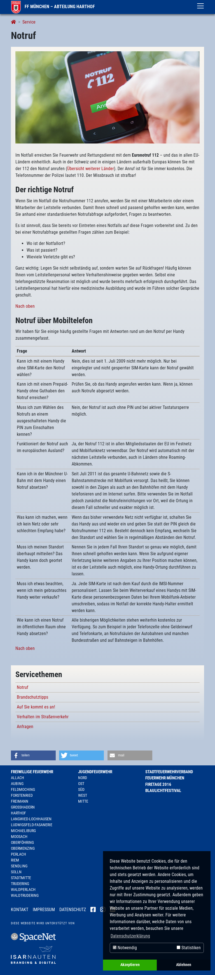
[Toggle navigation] (200, 5)
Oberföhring (22, 842)
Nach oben (25, 306)
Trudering (20, 883)
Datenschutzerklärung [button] (130, 936)
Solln (16, 872)
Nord (82, 777)
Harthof (18, 813)
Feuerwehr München (164, 778)
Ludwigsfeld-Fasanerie (31, 825)
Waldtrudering (25, 895)
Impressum (44, 909)
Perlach (18, 854)
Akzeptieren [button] (130, 964)
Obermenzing (23, 848)
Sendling (19, 866)
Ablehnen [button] (183, 964)
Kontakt (19, 909)
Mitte (83, 801)
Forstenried (22, 795)
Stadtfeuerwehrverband (169, 771)
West (82, 795)
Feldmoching (23, 789)
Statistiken (189, 947)
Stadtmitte (21, 878)
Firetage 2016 (158, 784)
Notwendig (125, 947)
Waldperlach (23, 889)
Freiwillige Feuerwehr (32, 771)
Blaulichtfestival (163, 790)
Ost (81, 783)
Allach (17, 777)
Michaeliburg (23, 830)
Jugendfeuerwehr (95, 771)
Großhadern (23, 807)
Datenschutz (72, 909)
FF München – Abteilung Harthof (53, 6)
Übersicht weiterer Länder (90, 168)
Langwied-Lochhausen (31, 819)
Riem (15, 860)
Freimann (19, 801)
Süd (81, 789)
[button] (33, 755)
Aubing (17, 783)
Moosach (19, 836)
